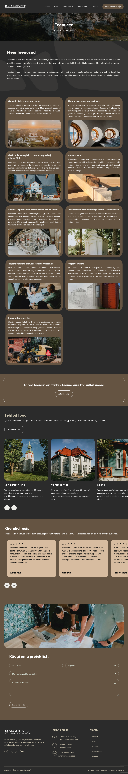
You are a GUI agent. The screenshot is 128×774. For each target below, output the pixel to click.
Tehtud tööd (82, 6)
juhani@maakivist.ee (66, 756)
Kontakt (95, 6)
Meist (56, 6)
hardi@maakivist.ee (66, 753)
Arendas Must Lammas (97, 770)
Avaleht (46, 6)
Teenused (67, 6)
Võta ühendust (64, 394)
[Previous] (7, 507)
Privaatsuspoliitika (116, 770)
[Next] (14, 507)
